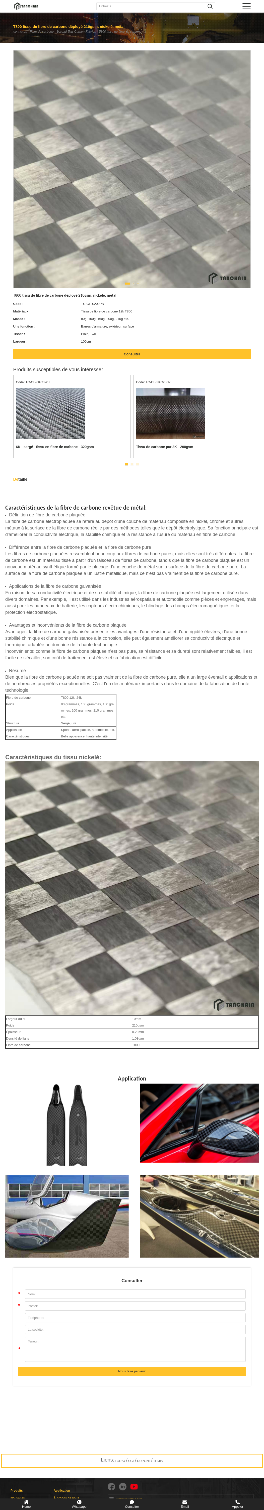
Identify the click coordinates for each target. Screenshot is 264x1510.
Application (62, 1490)
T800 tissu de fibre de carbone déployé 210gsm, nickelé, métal (136, 31)
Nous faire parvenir (132, 1371)
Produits (17, 1490)
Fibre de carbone (46, 31)
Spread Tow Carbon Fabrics (84, 31)
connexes (20, 31)
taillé (20, 479)
